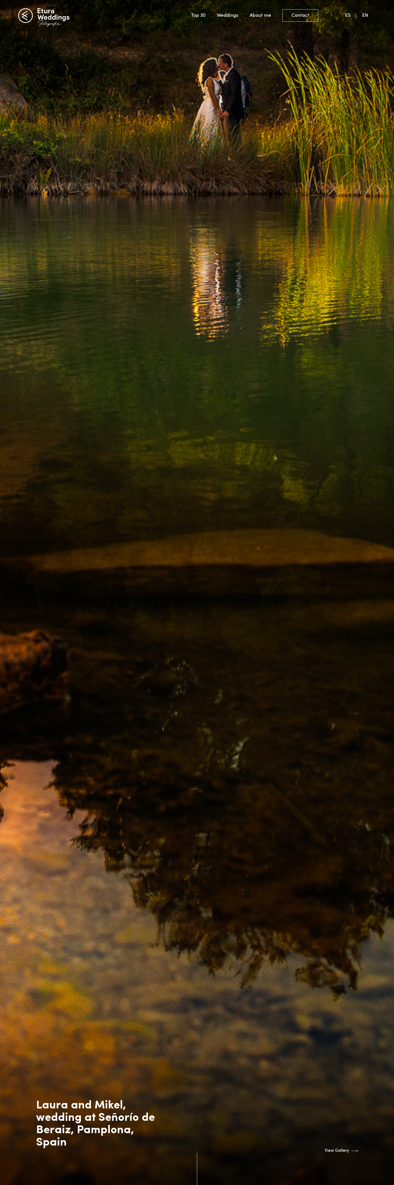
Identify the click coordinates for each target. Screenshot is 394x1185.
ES (347, 15)
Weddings (227, 15)
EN (365, 15)
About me (260, 15)
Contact (300, 15)
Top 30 (198, 15)
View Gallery (341, 1151)
